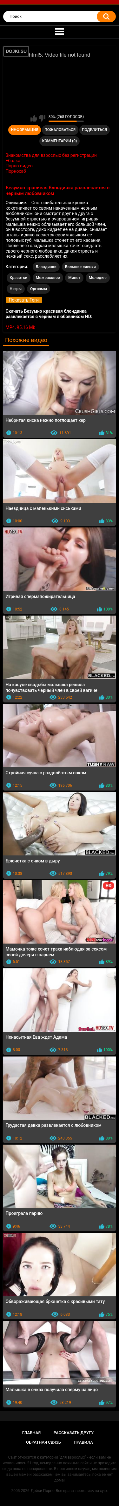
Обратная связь (43, 1442)
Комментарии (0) (59, 141)
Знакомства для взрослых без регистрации (51, 155)
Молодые (98, 277)
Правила (83, 1442)
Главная (31, 1432)
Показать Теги (24, 300)
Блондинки (46, 267)
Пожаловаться (60, 130)
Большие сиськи (80, 267)
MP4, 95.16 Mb (21, 327)
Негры (16, 289)
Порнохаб (16, 171)
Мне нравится (33, 118)
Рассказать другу (74, 1432)
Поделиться (94, 130)
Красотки (19, 277)
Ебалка (13, 160)
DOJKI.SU (16, 51)
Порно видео (19, 165)
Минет (74, 277)
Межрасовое (48, 277)
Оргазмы (38, 289)
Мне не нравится (42, 118)
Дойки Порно (43, 1491)
